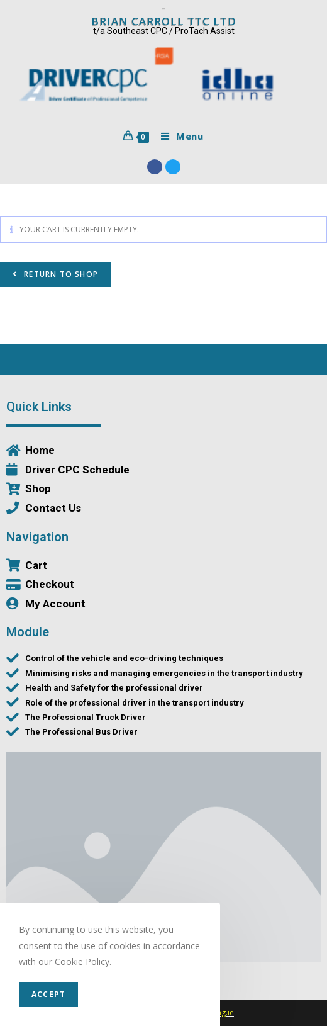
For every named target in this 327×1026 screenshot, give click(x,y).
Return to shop (59, 274)
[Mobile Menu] (178, 136)
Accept (48, 994)
